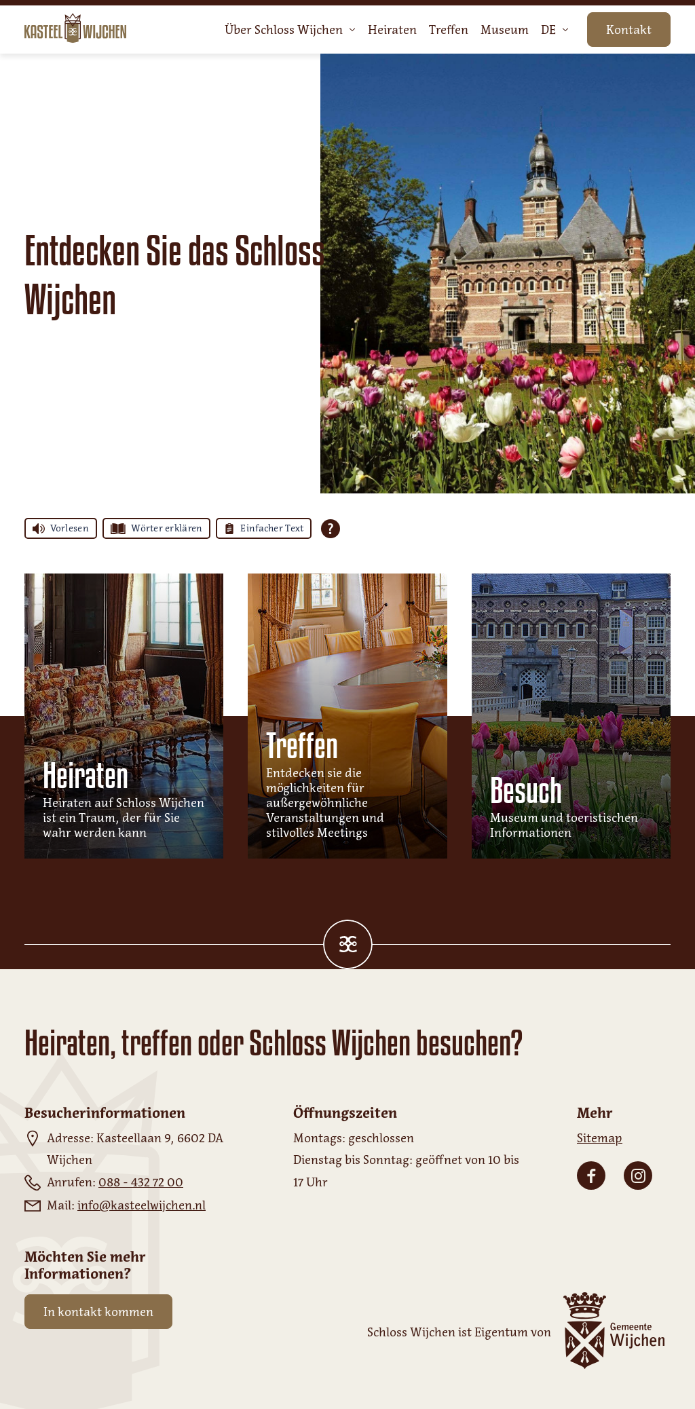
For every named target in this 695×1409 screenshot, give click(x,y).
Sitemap (599, 1138)
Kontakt (629, 29)
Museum (505, 29)
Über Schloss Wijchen (290, 29)
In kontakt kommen (98, 1311)
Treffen (448, 29)
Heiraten (392, 29)
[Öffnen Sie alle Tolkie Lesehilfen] (330, 528)
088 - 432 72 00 (140, 1182)
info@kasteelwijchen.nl (141, 1205)
